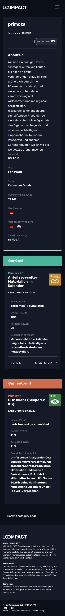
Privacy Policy (38, 611)
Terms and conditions (21, 611)
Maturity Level (46, 41)
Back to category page (20, 516)
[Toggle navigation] (57, 6)
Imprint (6, 611)
